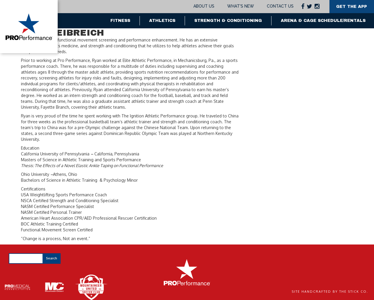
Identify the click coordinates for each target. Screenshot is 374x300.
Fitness (120, 20)
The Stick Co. (353, 291)
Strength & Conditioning (228, 20)
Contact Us (279, 6)
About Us (203, 6)
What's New (240, 6)
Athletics (162, 20)
